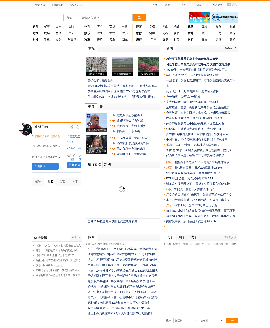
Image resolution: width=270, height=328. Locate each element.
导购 (197, 244)
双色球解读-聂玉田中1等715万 (107, 308)
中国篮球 (114, 244)
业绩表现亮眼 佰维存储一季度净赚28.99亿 (193, 173)
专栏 (152, 26)
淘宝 (75, 181)
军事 (47, 26)
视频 (91, 106)
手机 (47, 39)
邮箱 (204, 39)
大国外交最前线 (220, 64)
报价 (100, 39)
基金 (58, 33)
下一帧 (78, 127)
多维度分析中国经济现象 (103, 91)
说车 (203, 244)
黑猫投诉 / (41, 136)
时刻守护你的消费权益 (63, 136)
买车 (112, 39)
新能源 (176, 244)
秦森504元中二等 (138, 308)
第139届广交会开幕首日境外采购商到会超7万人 (196, 69)
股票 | (170, 167)
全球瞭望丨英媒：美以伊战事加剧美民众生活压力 (198, 107)
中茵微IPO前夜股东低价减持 (211, 183)
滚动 (107, 164)
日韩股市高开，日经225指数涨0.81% (198, 167)
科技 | (170, 189)
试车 (209, 244)
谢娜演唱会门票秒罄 (130, 120)
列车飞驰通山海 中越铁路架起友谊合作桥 (192, 91)
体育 (91, 237)
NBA (100, 26)
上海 (218, 33)
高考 (165, 33)
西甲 (100, 244)
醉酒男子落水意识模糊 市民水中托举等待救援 (195, 155)
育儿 (125, 33)
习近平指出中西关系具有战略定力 (187, 64)
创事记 (72, 39)
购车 (181, 237)
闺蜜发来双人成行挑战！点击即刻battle (191, 221)
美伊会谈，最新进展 (101, 80)
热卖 (50, 181)
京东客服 (40, 152)
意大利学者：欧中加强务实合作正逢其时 (192, 102)
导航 (233, 39)
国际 (72, 26)
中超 (125, 26)
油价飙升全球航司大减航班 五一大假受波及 (194, 128)
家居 (165, 39)
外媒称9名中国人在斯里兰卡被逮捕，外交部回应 (197, 134)
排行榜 (167, 244)
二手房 (152, 39)
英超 (112, 26)
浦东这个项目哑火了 (179, 183)
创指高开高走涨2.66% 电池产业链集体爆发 (202, 162)
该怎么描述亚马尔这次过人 (50, 265)
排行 (122, 244)
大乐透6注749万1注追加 (136, 313)
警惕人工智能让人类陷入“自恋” (194, 189)
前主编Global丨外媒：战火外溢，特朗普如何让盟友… (122, 96)
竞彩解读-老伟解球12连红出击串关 (110, 302)
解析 (221, 244)
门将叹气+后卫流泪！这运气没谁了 (55, 255)
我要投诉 (57, 166)
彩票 (176, 39)
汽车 (169, 205)
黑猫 (218, 26)
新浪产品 (41, 126)
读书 (176, 33)
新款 (63, 181)
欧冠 (105, 244)
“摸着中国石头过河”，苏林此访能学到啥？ (193, 145)
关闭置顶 (232, 5)
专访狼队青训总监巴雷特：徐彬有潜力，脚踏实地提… (122, 85)
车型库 (184, 244)
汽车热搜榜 (230, 237)
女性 (112, 33)
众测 (58, 39)
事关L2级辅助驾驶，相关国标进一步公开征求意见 (198, 200)
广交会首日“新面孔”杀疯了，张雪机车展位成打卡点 (199, 194)
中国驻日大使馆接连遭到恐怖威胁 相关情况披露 (197, 139)
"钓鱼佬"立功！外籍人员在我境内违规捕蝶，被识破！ (200, 150)
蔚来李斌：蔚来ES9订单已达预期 (195, 205)
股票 (47, 33)
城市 (204, 33)
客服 (218, 39)
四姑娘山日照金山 (128, 131)
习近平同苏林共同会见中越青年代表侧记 (192, 59)
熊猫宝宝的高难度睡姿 (131, 126)
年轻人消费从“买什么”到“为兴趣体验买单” (192, 75)
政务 (233, 33)
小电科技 (40, 141)
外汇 (72, 33)
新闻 (170, 48)
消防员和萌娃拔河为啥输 (133, 143)
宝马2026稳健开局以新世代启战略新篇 (112, 221)
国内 (58, 26)
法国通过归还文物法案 (131, 154)
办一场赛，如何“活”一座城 (183, 96)
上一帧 (72, 127)
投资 (233, 26)
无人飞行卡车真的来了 (131, 148)
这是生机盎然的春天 (130, 115)
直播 (204, 26)
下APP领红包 (141, 302)
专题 (165, 26)
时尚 (100, 33)
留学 (152, 33)
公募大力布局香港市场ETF (196, 178)
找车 (193, 237)
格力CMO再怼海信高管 (135, 91)
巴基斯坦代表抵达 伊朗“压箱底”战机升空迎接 (195, 118)
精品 (176, 26)
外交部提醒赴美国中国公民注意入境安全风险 (195, 123)
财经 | (170, 162)
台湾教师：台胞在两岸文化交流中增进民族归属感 (198, 112)
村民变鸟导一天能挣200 (132, 138)
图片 (233, 244)
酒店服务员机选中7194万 (104, 313)
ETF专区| (172, 178)
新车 (125, 39)
